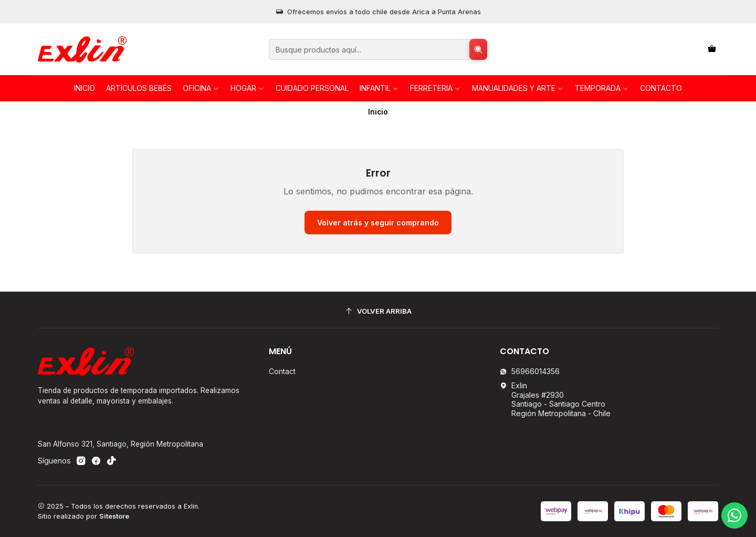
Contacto (661, 88)
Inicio (84, 88)
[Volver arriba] (378, 311)
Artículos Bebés (139, 88)
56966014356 (530, 371)
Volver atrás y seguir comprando (378, 222)
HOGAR (247, 88)
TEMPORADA (602, 88)
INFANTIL (379, 88)
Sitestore (114, 516)
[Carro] (712, 49)
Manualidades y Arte (518, 88)
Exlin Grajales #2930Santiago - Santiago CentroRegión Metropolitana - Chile (555, 399)
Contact (282, 371)
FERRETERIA (435, 88)
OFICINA (201, 88)
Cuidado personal (312, 88)
